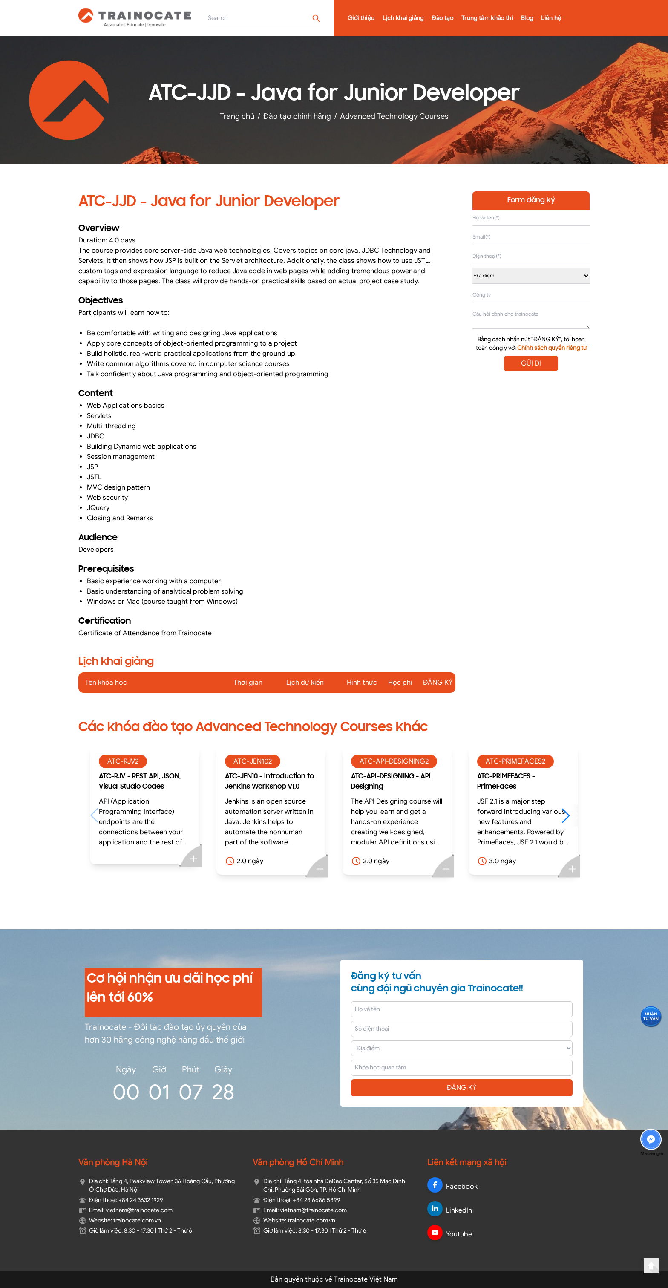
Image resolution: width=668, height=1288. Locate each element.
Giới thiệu (361, 18)
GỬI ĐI (531, 363)
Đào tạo (442, 18)
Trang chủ (237, 116)
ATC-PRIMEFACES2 (515, 761)
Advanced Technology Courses (394, 116)
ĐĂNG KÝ (462, 1087)
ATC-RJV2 (122, 761)
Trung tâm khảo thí (487, 18)
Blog (527, 18)
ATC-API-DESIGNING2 (394, 761)
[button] (570, 815)
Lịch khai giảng (403, 18)
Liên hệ (551, 18)
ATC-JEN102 (252, 761)
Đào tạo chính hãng (297, 116)
